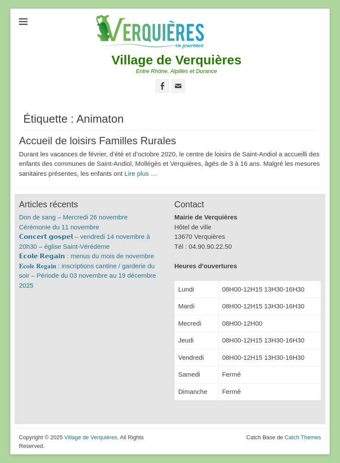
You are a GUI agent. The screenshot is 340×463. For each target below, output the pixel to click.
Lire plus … (140, 173)
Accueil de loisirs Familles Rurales (97, 140)
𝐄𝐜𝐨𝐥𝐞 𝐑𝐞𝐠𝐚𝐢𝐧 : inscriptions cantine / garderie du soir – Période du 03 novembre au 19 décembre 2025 (87, 275)
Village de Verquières (176, 60)
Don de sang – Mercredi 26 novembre (73, 217)
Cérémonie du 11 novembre (59, 227)
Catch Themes (303, 437)
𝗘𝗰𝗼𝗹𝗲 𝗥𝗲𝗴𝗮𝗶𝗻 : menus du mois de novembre (86, 256)
